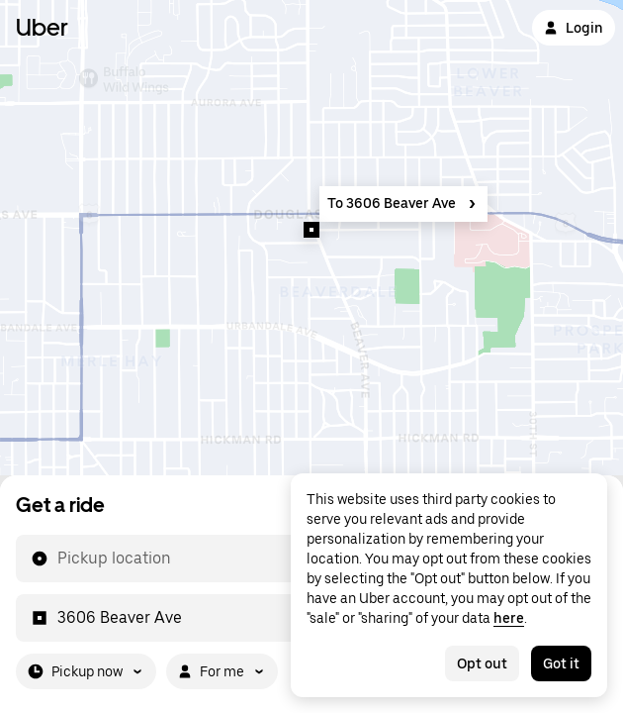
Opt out (482, 663)
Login (573, 28)
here (508, 618)
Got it (561, 663)
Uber (42, 27)
